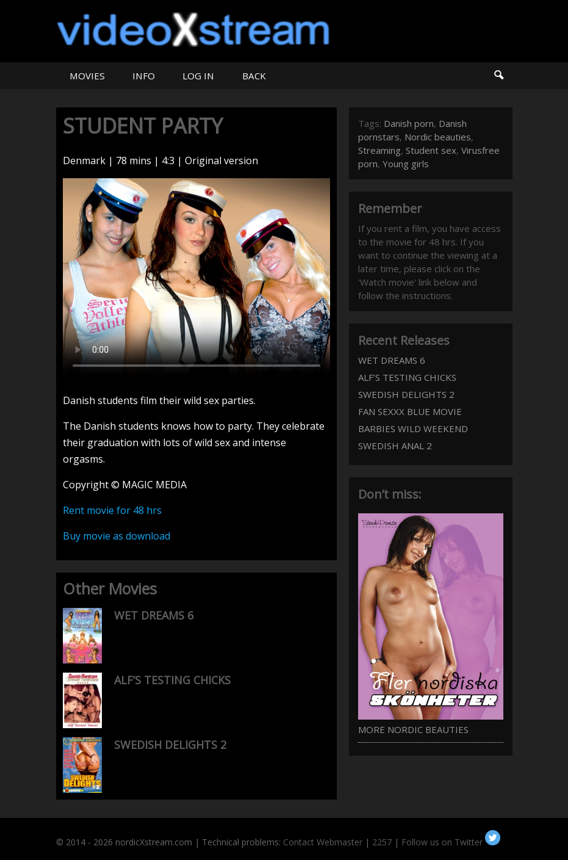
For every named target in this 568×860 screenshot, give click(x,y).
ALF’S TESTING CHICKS (172, 680)
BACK (254, 76)
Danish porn (409, 123)
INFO (143, 76)
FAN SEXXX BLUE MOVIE (410, 411)
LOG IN (198, 76)
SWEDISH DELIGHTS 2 (170, 744)
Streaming (379, 150)
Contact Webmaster (322, 842)
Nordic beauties (437, 137)
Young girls (406, 163)
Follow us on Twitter (450, 842)
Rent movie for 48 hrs (112, 510)
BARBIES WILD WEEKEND (413, 428)
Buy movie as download (116, 536)
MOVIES (87, 76)
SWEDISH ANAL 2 (395, 445)
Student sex (431, 150)
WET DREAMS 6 (153, 615)
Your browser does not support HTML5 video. (196, 278)
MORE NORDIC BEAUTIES (413, 729)
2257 (382, 842)
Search (498, 75)
